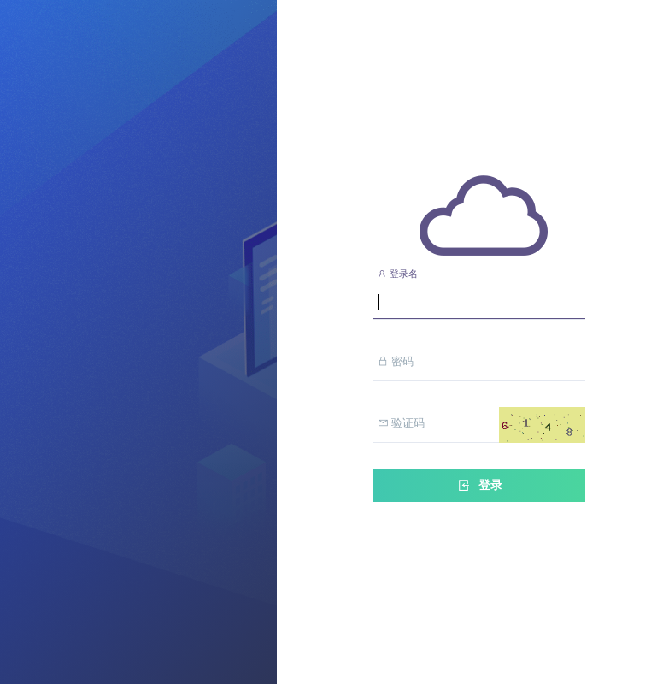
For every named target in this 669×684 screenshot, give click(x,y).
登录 (479, 485)
